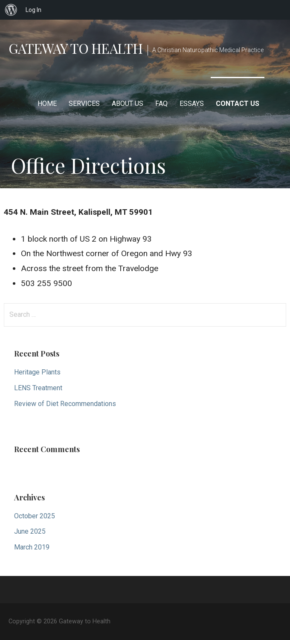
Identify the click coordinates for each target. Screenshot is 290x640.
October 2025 (34, 516)
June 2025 (30, 531)
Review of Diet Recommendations (65, 404)
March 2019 (31, 547)
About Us (127, 103)
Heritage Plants (37, 372)
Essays (192, 103)
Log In (33, 9)
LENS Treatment (38, 388)
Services (84, 103)
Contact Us (237, 103)
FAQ (161, 103)
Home (47, 103)
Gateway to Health (75, 48)
